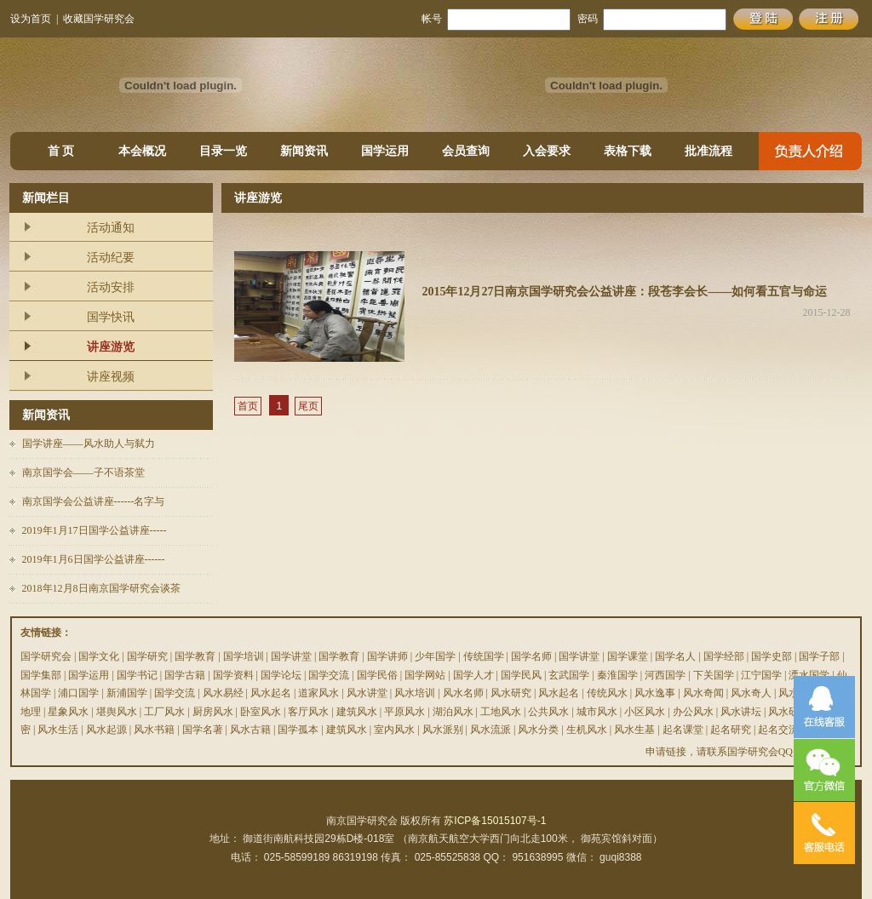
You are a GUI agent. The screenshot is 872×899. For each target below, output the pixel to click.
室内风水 (394, 730)
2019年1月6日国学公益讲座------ (93, 559)
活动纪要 (111, 257)
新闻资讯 (304, 151)
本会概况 (142, 151)
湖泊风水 (453, 712)
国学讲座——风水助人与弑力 (88, 444)
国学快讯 (111, 317)
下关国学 (713, 675)
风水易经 (223, 693)
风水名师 (463, 693)
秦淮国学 (617, 675)
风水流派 (490, 730)
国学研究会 (46, 656)
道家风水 (318, 693)
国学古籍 (184, 675)
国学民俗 (377, 675)
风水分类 (538, 730)
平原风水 (404, 712)
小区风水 (644, 712)
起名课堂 (683, 730)
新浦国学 (126, 693)
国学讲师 (387, 656)
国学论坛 (281, 675)
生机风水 (586, 730)
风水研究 (510, 693)
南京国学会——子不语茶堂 (83, 472)
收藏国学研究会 (99, 19)
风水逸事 (654, 693)
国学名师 (531, 656)
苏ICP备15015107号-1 (495, 821)
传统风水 (607, 693)
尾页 (308, 406)
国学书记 (137, 675)
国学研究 (147, 656)
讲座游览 (111, 347)
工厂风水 (164, 712)
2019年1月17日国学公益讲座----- (94, 530)
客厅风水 (308, 712)
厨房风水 (212, 712)
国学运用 (385, 151)
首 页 (61, 151)
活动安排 (111, 287)
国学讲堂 (291, 656)
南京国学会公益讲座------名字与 (93, 501)
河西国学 (665, 675)
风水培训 (414, 693)
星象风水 (68, 712)
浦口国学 (78, 693)
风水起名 (270, 693)
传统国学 (483, 656)
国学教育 (195, 656)
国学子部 (819, 656)
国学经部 (723, 656)
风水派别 (442, 730)
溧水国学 (809, 675)
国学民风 (521, 675)
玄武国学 (568, 675)
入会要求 (547, 151)
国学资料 (233, 675)
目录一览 (223, 151)
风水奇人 (751, 693)
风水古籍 (250, 730)
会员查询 (466, 151)
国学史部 (771, 656)
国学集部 (40, 675)
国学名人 (675, 656)
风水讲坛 (740, 712)
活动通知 (111, 227)
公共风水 (548, 712)
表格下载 (627, 151)
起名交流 (778, 730)
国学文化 (98, 656)
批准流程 (708, 151)
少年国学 (435, 656)
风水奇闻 (703, 693)
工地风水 (500, 712)
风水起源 (106, 730)
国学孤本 (298, 730)
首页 (248, 406)
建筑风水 (356, 712)
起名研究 (730, 730)
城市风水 (597, 712)
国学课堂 (627, 656)
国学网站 (424, 675)
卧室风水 (260, 712)
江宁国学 (761, 675)
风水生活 (57, 730)
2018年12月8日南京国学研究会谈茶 (101, 588)
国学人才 (473, 675)
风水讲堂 (367, 693)
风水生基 (634, 730)
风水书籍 (154, 730)
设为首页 (30, 19)
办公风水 (693, 712)
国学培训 (243, 656)
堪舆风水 (116, 712)
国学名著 (202, 730)
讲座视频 (111, 376)
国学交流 (328, 675)
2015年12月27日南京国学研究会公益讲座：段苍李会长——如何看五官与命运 (624, 291)
